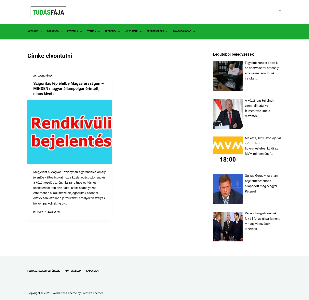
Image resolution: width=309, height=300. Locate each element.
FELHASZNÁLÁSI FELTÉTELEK (43, 270)
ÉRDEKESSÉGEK (158, 31)
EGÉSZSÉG (55, 31)
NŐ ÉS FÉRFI (134, 31)
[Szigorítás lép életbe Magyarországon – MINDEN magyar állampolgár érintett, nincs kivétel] (69, 132)
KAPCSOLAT (93, 270)
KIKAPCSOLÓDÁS (184, 31)
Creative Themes (92, 293)
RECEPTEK (113, 31)
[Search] (280, 11)
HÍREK (49, 75)
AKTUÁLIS (35, 31)
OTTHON (94, 31)
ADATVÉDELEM (73, 270)
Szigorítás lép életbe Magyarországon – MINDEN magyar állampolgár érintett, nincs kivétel (68, 88)
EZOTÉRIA (75, 31)
